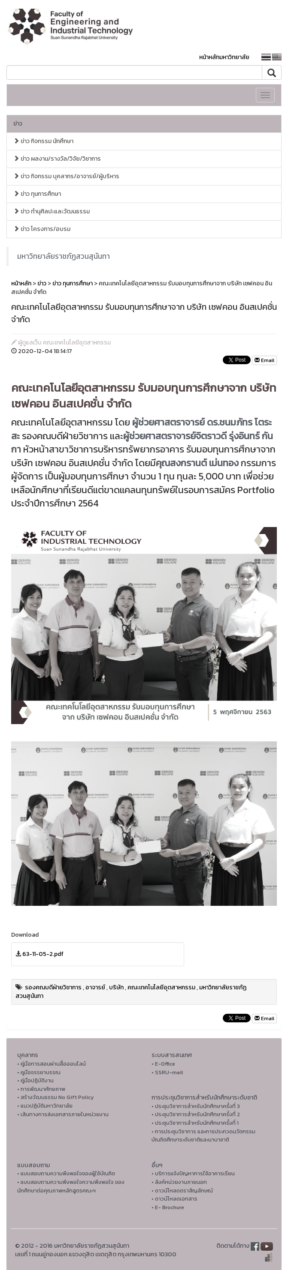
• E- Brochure (168, 1207)
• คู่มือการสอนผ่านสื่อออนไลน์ (51, 1064)
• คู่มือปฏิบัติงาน (35, 1080)
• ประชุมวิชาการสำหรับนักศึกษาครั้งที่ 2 (196, 1114)
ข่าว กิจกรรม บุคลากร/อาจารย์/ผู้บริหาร (66, 176)
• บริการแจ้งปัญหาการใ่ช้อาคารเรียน (193, 1173)
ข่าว (17, 123)
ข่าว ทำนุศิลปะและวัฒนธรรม (51, 211)
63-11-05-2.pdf (43, 954)
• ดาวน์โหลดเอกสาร (174, 1199)
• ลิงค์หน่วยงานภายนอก (179, 1182)
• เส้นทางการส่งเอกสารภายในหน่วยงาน (63, 1114)
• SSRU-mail (167, 1072)
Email (264, 360)
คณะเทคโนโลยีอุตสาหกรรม (161, 987)
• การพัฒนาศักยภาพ (41, 1089)
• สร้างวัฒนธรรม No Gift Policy (55, 1097)
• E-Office (163, 1064)
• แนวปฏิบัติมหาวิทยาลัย (45, 1106)
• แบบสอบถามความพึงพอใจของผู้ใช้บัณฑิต (66, 1173)
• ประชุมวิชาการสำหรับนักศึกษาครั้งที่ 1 (195, 1123)
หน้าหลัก (21, 283)
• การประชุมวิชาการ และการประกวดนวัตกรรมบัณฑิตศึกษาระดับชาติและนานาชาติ (203, 1135)
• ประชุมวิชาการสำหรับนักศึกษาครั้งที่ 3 (196, 1106)
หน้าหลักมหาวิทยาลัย (224, 57)
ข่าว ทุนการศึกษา (37, 193)
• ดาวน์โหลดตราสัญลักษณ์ (182, 1190)
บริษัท (116, 987)
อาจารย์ (95, 987)
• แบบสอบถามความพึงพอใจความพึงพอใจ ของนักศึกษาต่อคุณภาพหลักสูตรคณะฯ (70, 1186)
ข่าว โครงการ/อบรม (41, 229)
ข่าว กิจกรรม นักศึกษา (43, 141)
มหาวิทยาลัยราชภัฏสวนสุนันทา (63, 256)
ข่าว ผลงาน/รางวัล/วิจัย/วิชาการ (57, 158)
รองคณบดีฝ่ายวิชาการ (53, 987)
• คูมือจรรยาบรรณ (39, 1072)
